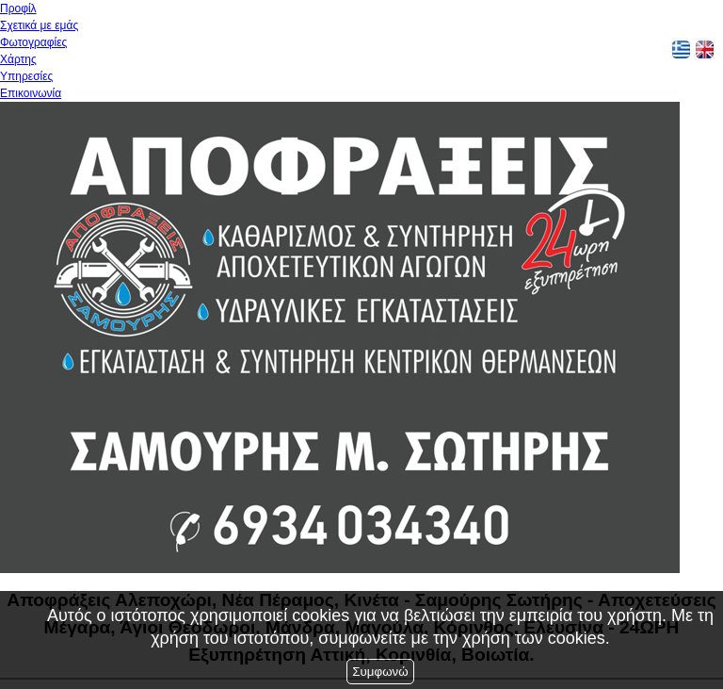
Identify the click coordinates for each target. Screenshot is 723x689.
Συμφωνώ (380, 671)
